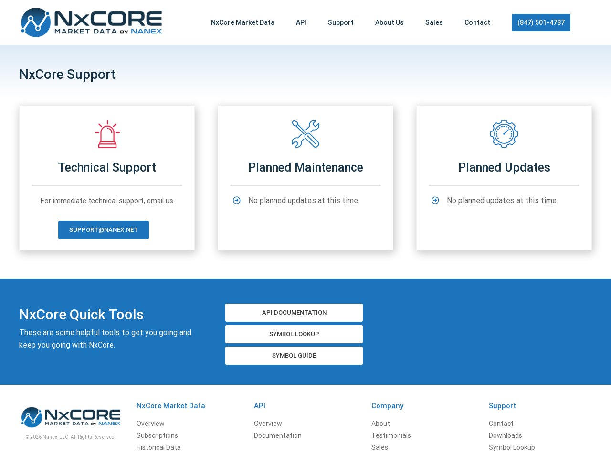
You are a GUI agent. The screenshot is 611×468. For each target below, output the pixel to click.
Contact (501, 423)
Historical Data (159, 447)
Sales (379, 447)
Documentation (278, 435)
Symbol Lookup (512, 447)
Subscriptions (157, 435)
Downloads (505, 435)
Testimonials (391, 435)
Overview (151, 423)
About (380, 423)
